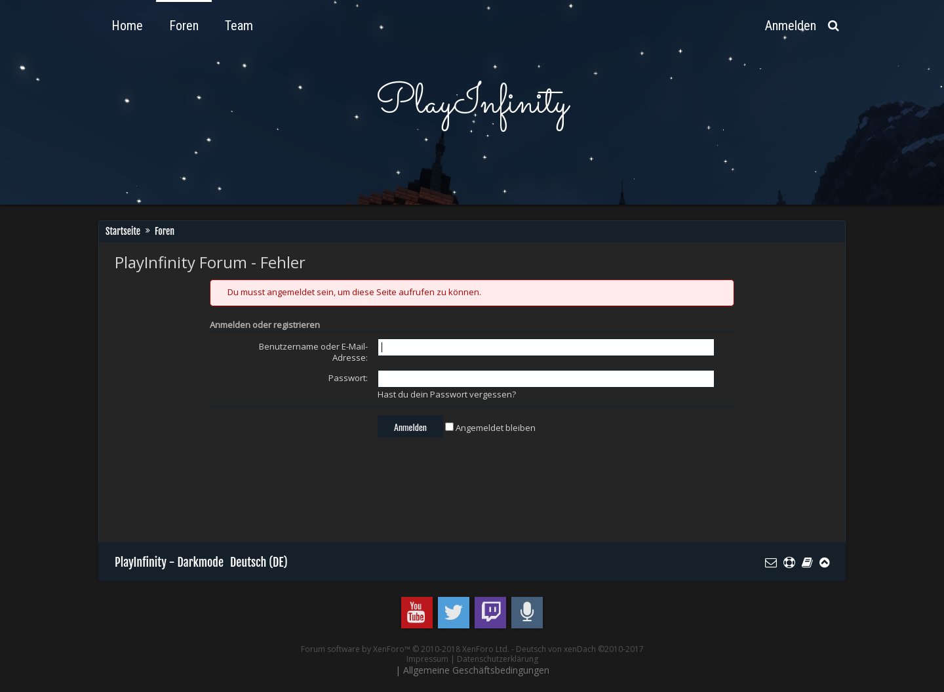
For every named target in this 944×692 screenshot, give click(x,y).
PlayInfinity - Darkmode (169, 562)
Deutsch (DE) (259, 562)
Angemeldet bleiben (490, 428)
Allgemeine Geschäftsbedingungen (476, 670)
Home (127, 25)
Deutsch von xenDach (580, 649)
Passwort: (348, 378)
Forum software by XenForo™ (405, 649)
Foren (184, 25)
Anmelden (790, 25)
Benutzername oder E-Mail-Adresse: (313, 351)
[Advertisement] (353, 493)
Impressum (427, 658)
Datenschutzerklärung (497, 658)
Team (239, 25)
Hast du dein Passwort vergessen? (447, 394)
